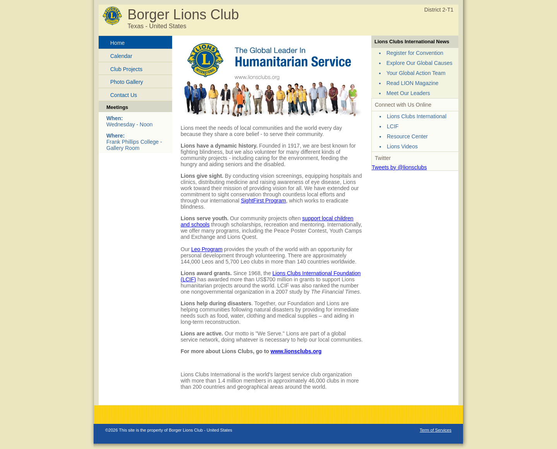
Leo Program (206, 249)
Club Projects (126, 69)
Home (117, 43)
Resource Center (407, 136)
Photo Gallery (126, 82)
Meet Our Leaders (408, 93)
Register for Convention (414, 53)
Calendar (121, 56)
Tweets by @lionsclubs (399, 167)
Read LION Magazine (412, 83)
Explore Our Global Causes (419, 63)
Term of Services (435, 430)
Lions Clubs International (416, 116)
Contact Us (123, 95)
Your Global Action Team (416, 73)
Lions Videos (402, 146)
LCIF (392, 126)
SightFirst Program (263, 200)
